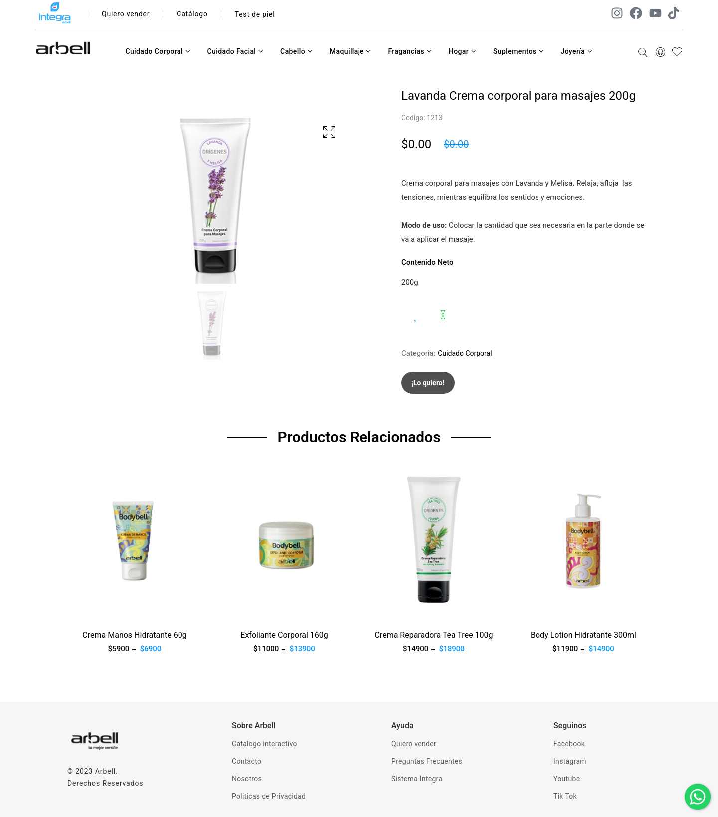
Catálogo (192, 14)
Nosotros (247, 779)
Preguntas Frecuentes (426, 761)
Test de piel (255, 14)
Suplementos (518, 51)
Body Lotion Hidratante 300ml (583, 635)
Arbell (105, 771)
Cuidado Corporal (157, 51)
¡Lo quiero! (428, 383)
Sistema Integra (416, 779)
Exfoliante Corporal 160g (284, 635)
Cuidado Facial (235, 51)
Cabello (296, 51)
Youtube (566, 779)
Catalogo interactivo (264, 744)
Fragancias (410, 51)
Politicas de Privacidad (269, 796)
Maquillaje (350, 51)
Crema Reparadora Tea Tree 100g (433, 635)
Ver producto (88, 611)
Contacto (246, 761)
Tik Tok (565, 796)
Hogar (463, 51)
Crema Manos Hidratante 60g (134, 635)
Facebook (569, 744)
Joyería (576, 51)
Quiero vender (126, 14)
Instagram (569, 761)
